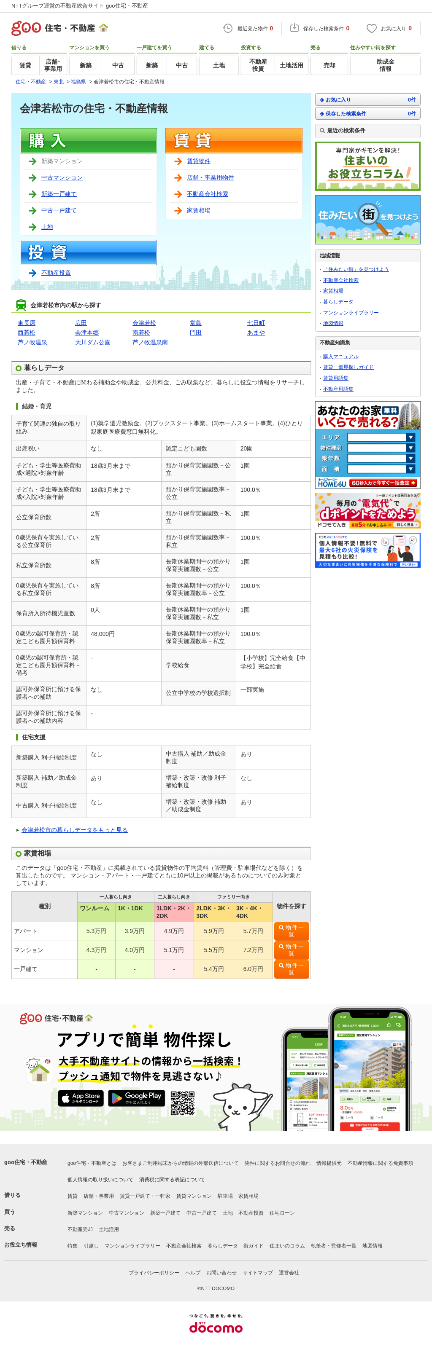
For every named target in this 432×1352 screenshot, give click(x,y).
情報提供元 (329, 1163)
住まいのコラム (287, 1246)
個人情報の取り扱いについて (100, 1180)
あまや (256, 332)
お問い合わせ (221, 1273)
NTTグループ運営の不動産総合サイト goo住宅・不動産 (79, 6)
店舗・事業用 (99, 1196)
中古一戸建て (59, 210)
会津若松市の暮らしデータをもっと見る (75, 829)
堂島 (196, 322)
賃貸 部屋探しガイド (348, 367)
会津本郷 (87, 332)
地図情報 (333, 323)
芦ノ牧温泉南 (150, 342)
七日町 (256, 322)
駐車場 (225, 1196)
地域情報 (330, 255)
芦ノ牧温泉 (32, 342)
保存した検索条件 (368, 113)
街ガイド (253, 1246)
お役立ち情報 (20, 1245)
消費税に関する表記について (172, 1180)
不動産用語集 (338, 389)
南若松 (141, 332)
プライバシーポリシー (154, 1273)
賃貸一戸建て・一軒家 (145, 1196)
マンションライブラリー (351, 313)
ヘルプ (192, 1273)
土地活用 (109, 1229)
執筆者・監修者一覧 (333, 1246)
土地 (47, 226)
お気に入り (368, 100)
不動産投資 (56, 272)
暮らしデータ (338, 302)
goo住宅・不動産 (25, 1162)
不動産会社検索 (207, 193)
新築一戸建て (59, 193)
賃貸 (73, 1196)
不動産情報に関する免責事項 (380, 1163)
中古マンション (62, 177)
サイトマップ (258, 1273)
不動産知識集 (335, 343)
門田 (196, 332)
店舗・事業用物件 (210, 177)
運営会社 (289, 1273)
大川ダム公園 (93, 342)
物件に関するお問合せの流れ (277, 1163)
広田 (81, 322)
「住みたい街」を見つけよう (356, 269)
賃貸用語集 (335, 378)
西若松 (26, 332)
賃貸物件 (199, 161)
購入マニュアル (341, 356)
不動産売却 (80, 1229)
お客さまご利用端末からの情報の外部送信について (180, 1163)
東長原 (26, 322)
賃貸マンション (194, 1196)
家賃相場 (199, 210)
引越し (91, 1246)
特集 (73, 1246)
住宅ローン (282, 1213)
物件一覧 (295, 931)
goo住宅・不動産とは (92, 1163)
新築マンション (85, 1213)
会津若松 (144, 322)
